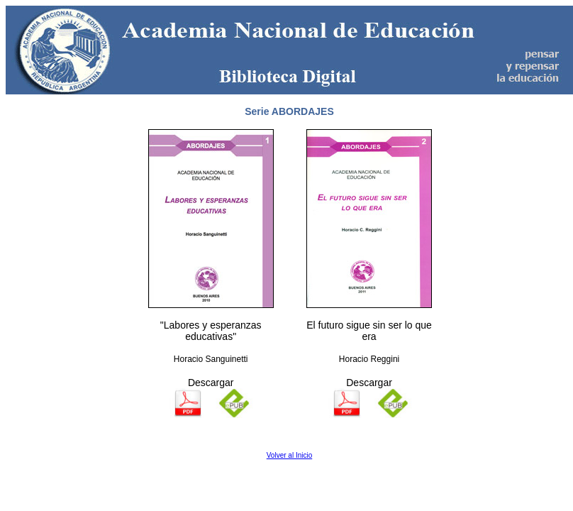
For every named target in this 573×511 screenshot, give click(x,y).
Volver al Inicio (289, 455)
